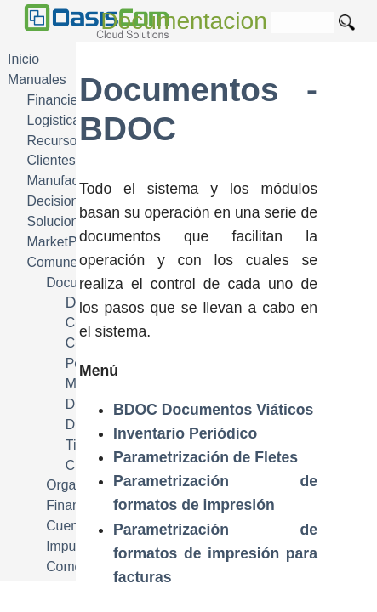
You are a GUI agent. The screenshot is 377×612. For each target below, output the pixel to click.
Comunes (56, 262)
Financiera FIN (71, 100)
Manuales (37, 79)
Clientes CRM (69, 160)
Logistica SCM (70, 120)
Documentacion (183, 21)
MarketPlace (64, 242)
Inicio (23, 59)
